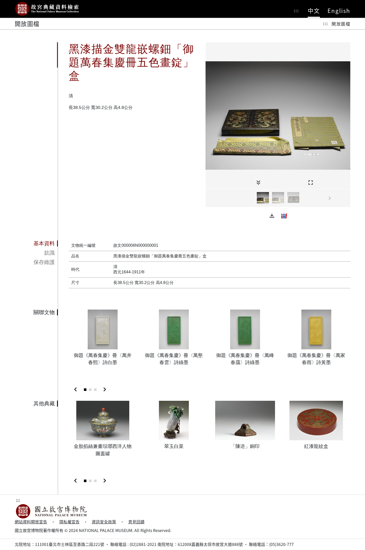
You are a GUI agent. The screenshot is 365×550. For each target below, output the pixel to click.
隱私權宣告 (69, 522)
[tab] (36, 244)
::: (296, 11)
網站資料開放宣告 (31, 522)
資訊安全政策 (104, 522)
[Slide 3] (95, 389)
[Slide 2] (90, 389)
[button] (272, 216)
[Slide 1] (85, 389)
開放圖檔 (341, 24)
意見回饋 (136, 522)
